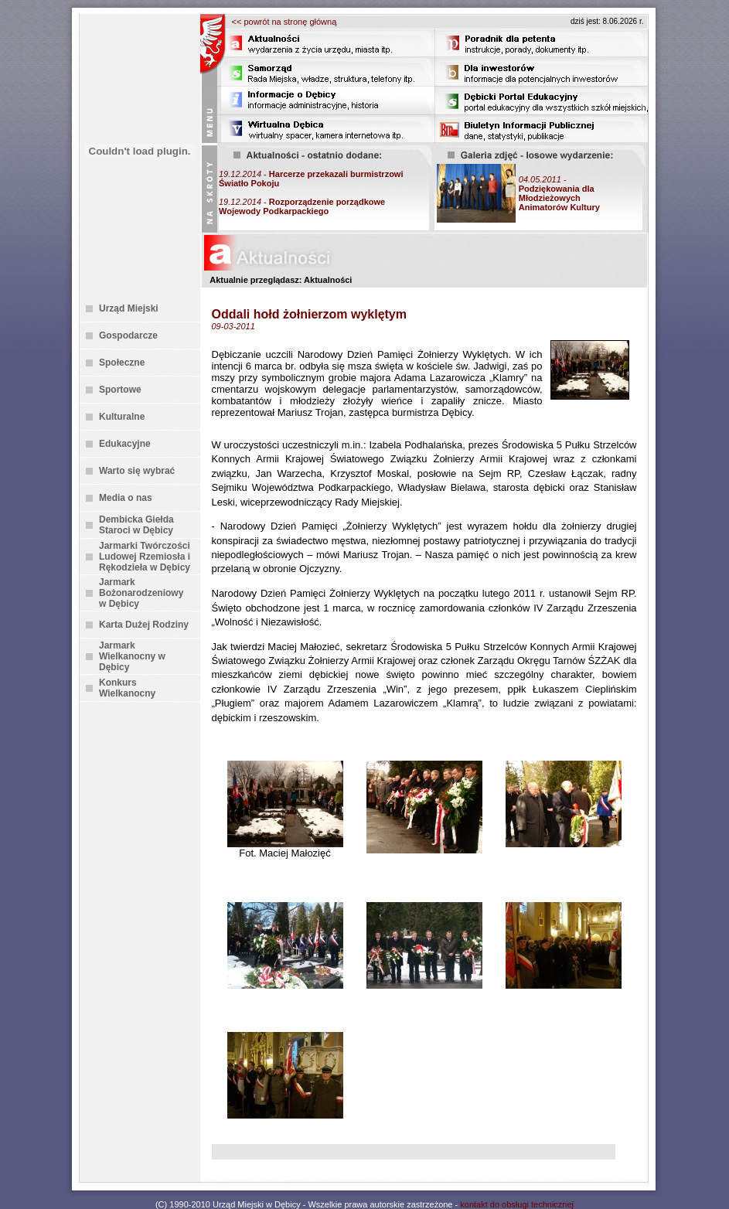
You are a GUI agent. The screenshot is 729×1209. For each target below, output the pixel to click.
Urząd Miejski (128, 308)
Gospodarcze (128, 335)
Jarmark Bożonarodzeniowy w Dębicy (141, 593)
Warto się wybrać (137, 470)
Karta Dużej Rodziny (144, 624)
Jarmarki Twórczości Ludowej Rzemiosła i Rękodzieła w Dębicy (144, 556)
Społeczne (122, 362)
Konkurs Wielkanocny (127, 688)
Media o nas (125, 497)
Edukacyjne (125, 443)
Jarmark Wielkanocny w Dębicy (132, 656)
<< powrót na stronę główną (284, 21)
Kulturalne (122, 416)
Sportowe (120, 389)
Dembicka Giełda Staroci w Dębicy (136, 525)
